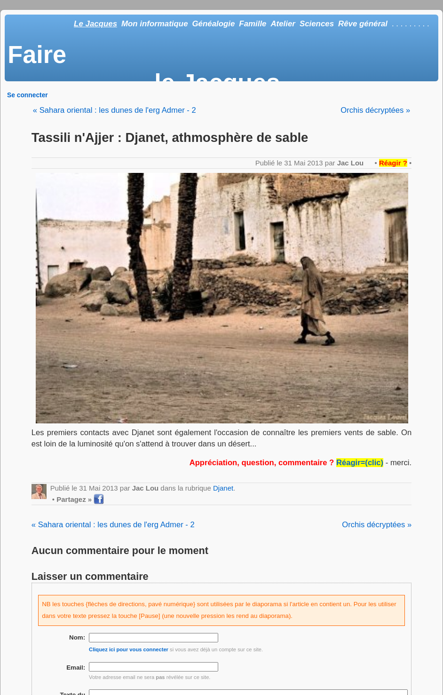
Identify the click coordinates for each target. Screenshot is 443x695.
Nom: (77, 637)
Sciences (317, 23)
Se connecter (27, 95)
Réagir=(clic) (359, 462)
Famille (252, 23)
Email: (75, 667)
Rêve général (363, 23)
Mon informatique (154, 23)
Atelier (282, 23)
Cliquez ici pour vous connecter (128, 649)
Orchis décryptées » (375, 110)
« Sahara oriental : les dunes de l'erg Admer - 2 (114, 110)
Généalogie (213, 23)
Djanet (223, 488)
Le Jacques (95, 23)
